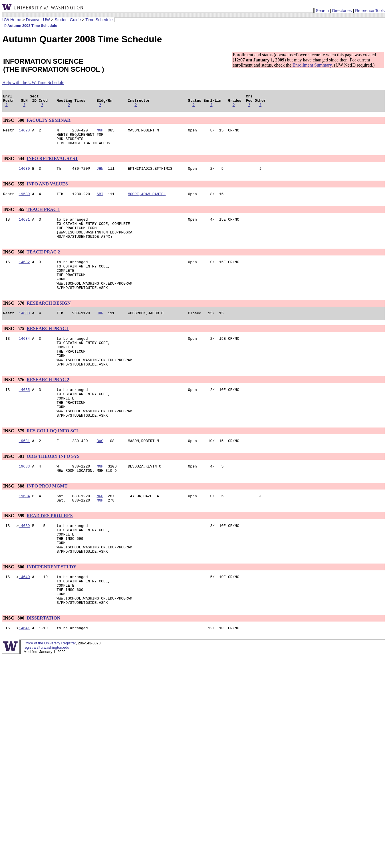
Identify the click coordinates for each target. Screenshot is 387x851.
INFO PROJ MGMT (47, 519)
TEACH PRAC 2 (43, 263)
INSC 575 (14, 347)
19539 (24, 201)
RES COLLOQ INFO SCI (52, 461)
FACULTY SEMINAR (48, 122)
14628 (24, 133)
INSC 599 (14, 550)
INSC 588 (14, 519)
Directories (342, 10)
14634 (24, 358)
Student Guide (68, 19)
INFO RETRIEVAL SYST (52, 164)
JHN (100, 175)
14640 (24, 618)
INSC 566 (14, 263)
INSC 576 (14, 404)
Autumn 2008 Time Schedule (29, 25)
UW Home (11, 19)
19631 (24, 472)
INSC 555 (14, 190)
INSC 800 (14, 665)
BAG (100, 472)
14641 (24, 675)
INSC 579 (14, 461)
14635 (24, 415)
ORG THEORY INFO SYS (53, 488)
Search (322, 10)
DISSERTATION (43, 665)
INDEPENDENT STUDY (51, 608)
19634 (24, 530)
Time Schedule (98, 19)
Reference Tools (370, 10)
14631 (24, 227)
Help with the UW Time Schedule (33, 82)
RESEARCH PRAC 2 (48, 404)
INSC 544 (14, 164)
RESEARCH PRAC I (48, 347)
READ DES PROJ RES (49, 550)
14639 (24, 561)
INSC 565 (14, 217)
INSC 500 (14, 122)
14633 (24, 331)
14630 (24, 175)
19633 (24, 498)
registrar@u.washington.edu (46, 695)
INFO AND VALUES (47, 190)
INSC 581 (14, 488)
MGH (100, 133)
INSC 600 (14, 608)
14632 (24, 274)
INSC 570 (14, 321)
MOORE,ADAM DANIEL (147, 201)
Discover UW (38, 19)
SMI (100, 201)
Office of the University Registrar (49, 691)
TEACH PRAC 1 (43, 217)
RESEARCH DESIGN (48, 321)
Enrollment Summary (312, 65)
